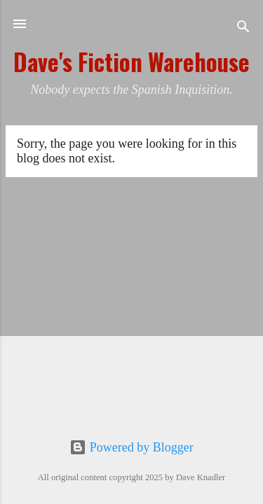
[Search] (243, 28)
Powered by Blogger (131, 447)
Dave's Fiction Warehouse (131, 62)
